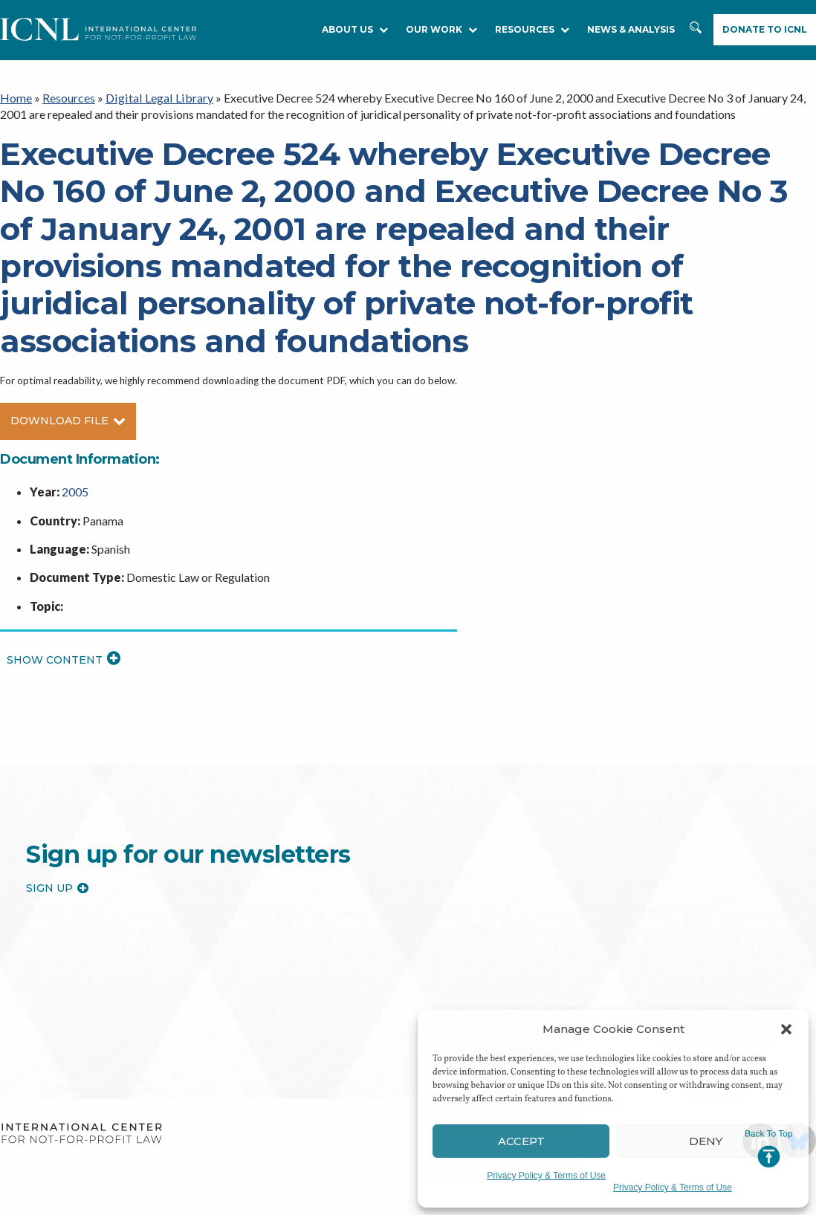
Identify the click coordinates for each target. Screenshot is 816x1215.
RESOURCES (532, 29)
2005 (75, 491)
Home (16, 98)
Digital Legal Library (158, 98)
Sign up (57, 887)
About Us (355, 29)
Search (696, 30)
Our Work (441, 29)
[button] (786, 1029)
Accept (521, 1141)
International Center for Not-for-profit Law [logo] (81, 1133)
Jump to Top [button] (768, 1148)
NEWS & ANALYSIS (631, 29)
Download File (68, 420)
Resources (68, 98)
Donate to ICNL (764, 29)
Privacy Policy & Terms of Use (546, 1175)
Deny (705, 1141)
